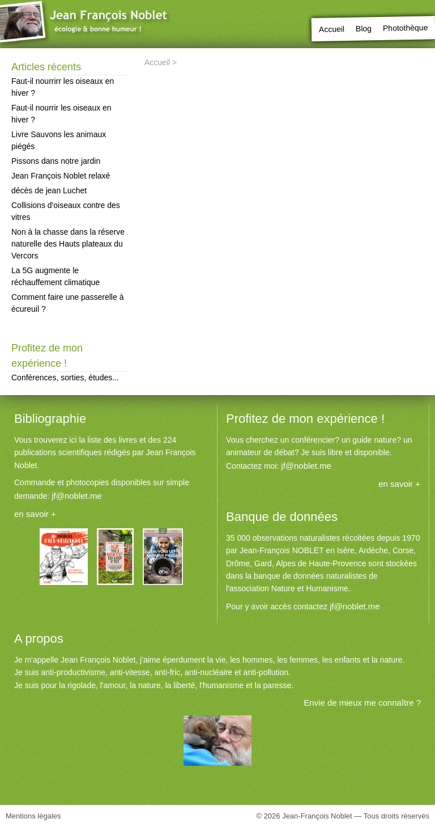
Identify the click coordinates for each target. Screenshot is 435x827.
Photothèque (405, 27)
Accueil (331, 29)
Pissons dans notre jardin (55, 161)
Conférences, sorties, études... (65, 377)
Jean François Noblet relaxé (60, 175)
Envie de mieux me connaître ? (362, 702)
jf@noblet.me (77, 496)
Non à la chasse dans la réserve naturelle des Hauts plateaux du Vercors (68, 243)
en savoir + (35, 514)
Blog (364, 28)
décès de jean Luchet (49, 190)
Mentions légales (33, 816)
